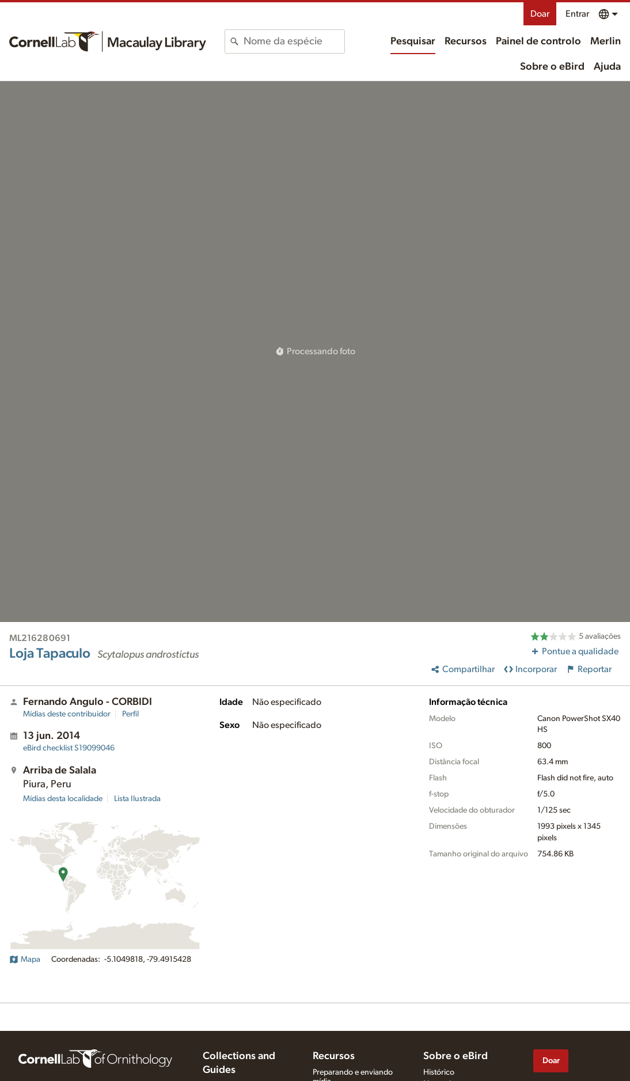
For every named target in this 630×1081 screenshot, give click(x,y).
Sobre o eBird (552, 67)
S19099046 (69, 748)
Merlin (605, 41)
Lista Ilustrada (137, 799)
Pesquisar (412, 41)
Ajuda (607, 67)
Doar (539, 13)
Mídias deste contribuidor (67, 714)
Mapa (24, 959)
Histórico (438, 1072)
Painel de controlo (538, 41)
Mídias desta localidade (63, 799)
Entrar (577, 13)
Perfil (130, 714)
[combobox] (294, 41)
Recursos (466, 41)
